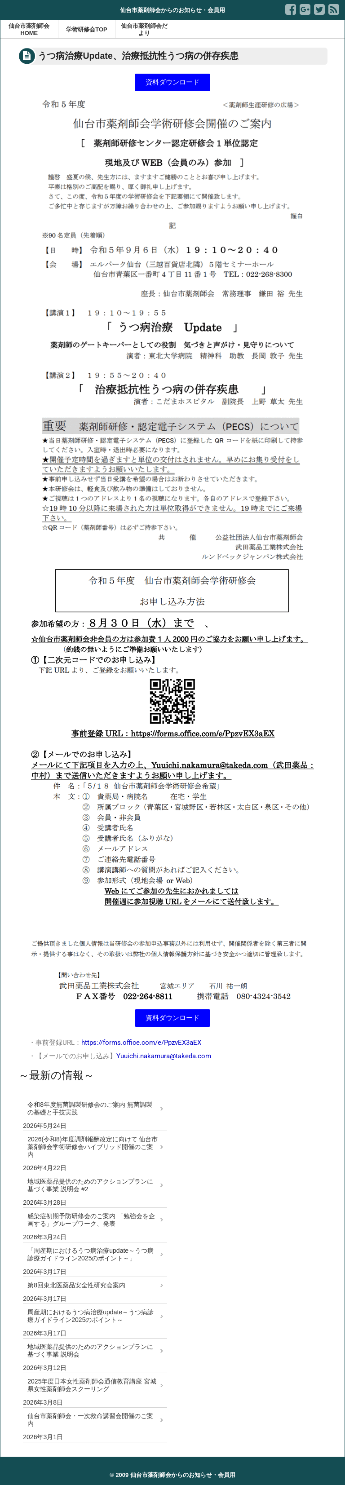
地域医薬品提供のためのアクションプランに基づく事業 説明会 (90, 1350)
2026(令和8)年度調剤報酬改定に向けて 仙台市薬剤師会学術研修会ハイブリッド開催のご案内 (92, 1147)
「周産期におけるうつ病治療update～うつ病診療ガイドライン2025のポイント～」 (90, 1254)
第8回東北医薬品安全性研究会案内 (76, 1285)
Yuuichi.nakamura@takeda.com (163, 1056)
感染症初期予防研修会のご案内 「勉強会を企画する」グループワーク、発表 (91, 1219)
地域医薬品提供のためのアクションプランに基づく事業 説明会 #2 (90, 1185)
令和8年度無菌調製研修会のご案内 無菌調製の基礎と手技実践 (89, 1108)
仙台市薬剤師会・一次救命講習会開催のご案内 (90, 1419)
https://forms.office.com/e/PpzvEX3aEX (141, 1043)
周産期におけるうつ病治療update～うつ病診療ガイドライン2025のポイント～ (90, 1315)
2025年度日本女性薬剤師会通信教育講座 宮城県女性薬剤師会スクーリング (91, 1385)
